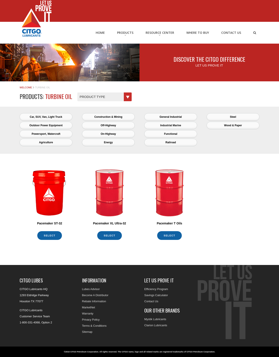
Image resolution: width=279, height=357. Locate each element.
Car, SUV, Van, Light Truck (46, 116)
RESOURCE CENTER (160, 33)
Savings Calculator (156, 295)
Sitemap (87, 331)
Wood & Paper (233, 125)
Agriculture (46, 142)
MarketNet (88, 307)
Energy (108, 142)
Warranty (87, 313)
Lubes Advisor (91, 289)
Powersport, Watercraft (46, 133)
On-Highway (108, 133)
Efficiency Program (156, 289)
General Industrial (171, 116)
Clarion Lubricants (155, 325)
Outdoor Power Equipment (46, 125)
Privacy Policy (91, 319)
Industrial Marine (170, 125)
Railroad (170, 142)
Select (49, 235)
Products (125, 33)
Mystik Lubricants (155, 319)
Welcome (26, 87)
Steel (233, 116)
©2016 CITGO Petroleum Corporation (81, 352)
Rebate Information (94, 301)
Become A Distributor (95, 295)
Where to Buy (197, 33)
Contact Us (231, 33)
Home (100, 33)
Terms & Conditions (94, 325)
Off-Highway (108, 125)
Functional (170, 133)
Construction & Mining (108, 116)
